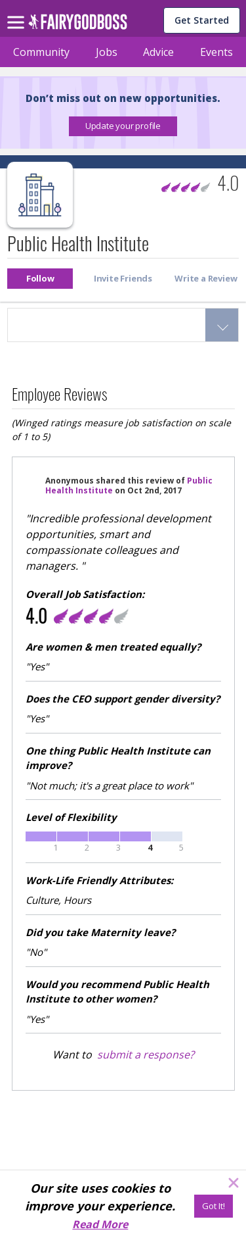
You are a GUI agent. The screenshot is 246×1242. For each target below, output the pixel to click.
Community (41, 52)
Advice (158, 52)
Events (216, 52)
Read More (100, 1224)
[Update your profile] (123, 126)
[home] (77, 25)
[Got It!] (213, 1206)
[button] (123, 126)
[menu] (17, 11)
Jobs (106, 52)
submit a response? (145, 1054)
